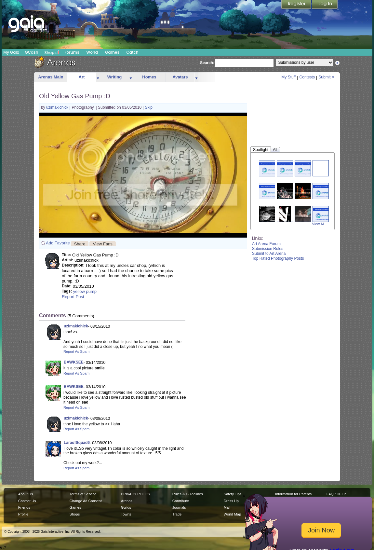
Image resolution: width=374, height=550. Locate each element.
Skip (149, 107)
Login (325, 5)
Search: (207, 63)
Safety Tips (233, 494)
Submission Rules (267, 248)
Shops (52, 52)
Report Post (73, 296)
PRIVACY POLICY (136, 494)
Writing (114, 77)
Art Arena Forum (266, 243)
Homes (149, 77)
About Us (25, 494)
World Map (232, 514)
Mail (227, 507)
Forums (71, 52)
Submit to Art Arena (269, 253)
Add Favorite (58, 243)
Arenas (126, 501)
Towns (126, 514)
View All (318, 224)
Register (296, 5)
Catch (133, 52)
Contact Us (27, 501)
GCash (31, 52)
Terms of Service (83, 494)
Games (112, 52)
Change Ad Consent (86, 501)
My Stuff (288, 77)
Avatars (180, 77)
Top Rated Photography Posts (278, 258)
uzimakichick (57, 107)
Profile (23, 514)
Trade (176, 514)
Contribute (180, 501)
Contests (307, 77)
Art (82, 77)
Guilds (126, 507)
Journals (179, 507)
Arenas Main (50, 77)
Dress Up (231, 501)
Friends (24, 507)
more (98, 77)
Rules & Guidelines (187, 494)
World (92, 52)
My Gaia (11, 52)
